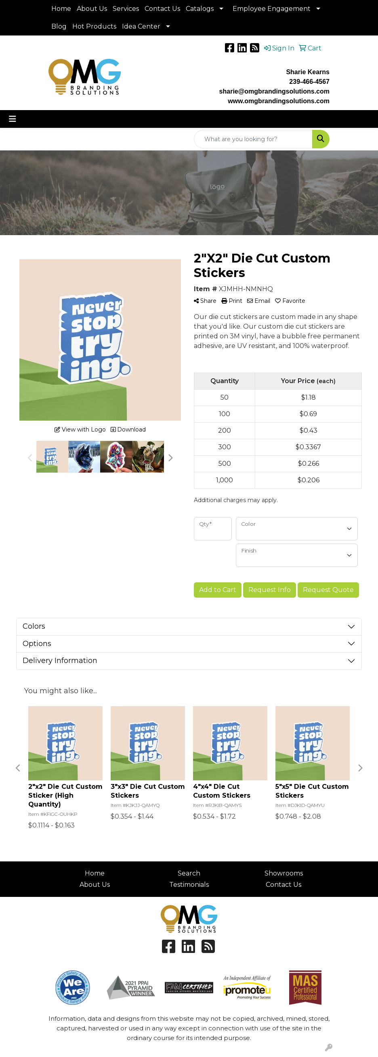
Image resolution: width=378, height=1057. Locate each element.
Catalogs (200, 9)
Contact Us (162, 9)
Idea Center (141, 26)
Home (61, 9)
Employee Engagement (272, 9)
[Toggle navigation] (12, 119)
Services (126, 9)
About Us (92, 9)
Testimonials (189, 884)
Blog (59, 26)
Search (189, 873)
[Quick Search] (253, 139)
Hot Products (94, 26)
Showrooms (284, 873)
